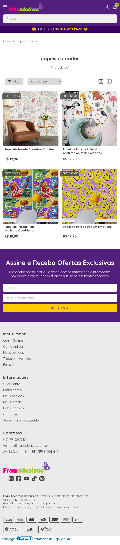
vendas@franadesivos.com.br (25, 446)
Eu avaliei (10, 365)
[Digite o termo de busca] (54, 19)
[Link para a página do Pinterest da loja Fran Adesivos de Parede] (42, 478)
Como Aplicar (13, 346)
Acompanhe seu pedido (21, 420)
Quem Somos (13, 340)
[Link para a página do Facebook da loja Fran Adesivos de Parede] (19, 478)
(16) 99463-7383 (14, 439)
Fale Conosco (13, 408)
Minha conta (12, 390)
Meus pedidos (13, 353)
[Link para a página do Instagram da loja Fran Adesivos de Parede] (11, 478)
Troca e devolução (17, 359)
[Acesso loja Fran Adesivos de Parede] (107, 7)
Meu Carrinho (13, 402)
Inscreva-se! (60, 308)
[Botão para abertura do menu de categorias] (5, 7)
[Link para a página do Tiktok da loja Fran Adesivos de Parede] (34, 478)
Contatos (10, 414)
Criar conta (11, 384)
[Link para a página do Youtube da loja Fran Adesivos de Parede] (26, 478)
